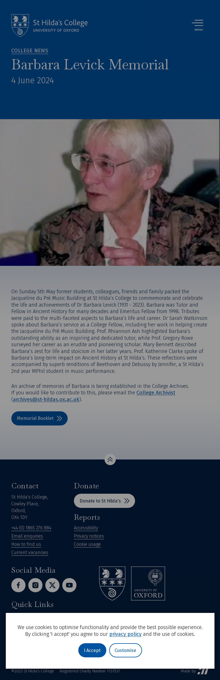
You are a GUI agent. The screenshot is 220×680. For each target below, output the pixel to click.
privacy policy (125, 634)
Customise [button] (125, 650)
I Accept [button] (92, 650)
